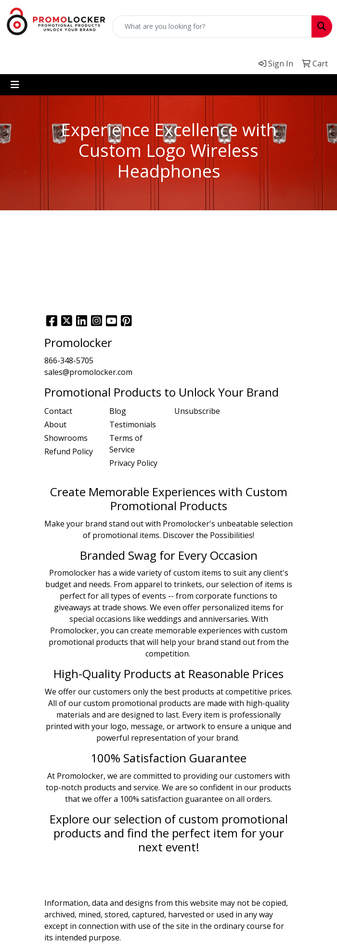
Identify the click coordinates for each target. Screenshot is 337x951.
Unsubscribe (197, 411)
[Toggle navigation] (15, 84)
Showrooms (66, 438)
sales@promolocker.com (88, 372)
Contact (58, 411)
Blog (117, 411)
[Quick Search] (212, 26)
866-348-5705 (68, 360)
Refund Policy (68, 451)
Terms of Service (126, 444)
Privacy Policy (133, 463)
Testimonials (132, 424)
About (55, 424)
